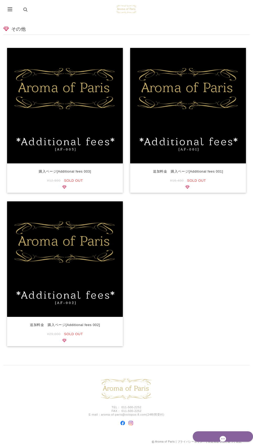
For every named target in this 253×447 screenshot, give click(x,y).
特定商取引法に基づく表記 (224, 442)
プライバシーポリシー (192, 442)
